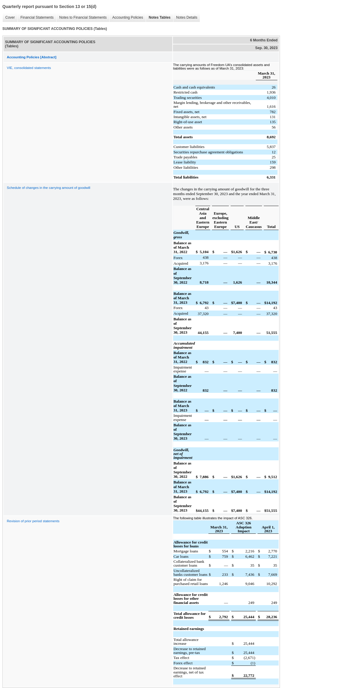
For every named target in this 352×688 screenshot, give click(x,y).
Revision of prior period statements (33, 521)
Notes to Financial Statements (81, 17)
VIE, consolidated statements (29, 68)
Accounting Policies (126, 17)
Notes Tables (158, 17)
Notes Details (185, 17)
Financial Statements (35, 17)
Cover (8, 17)
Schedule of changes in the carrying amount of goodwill (48, 187)
